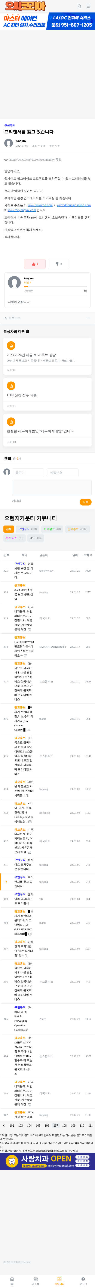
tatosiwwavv (46, 570)
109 (73, 1125)
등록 (85, 502)
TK (41, 899)
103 (20, 1125)
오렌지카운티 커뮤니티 (30, 518)
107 (55, 1125)
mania (42, 718)
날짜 (75, 555)
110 (82, 1125)
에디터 (16, 500)
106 (47, 1125)
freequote (44, 812)
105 (38, 1125)
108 (64, 1125)
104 (29, 1125)
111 (90, 1125)
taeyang (21, 140)
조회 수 (87, 555)
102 (12, 1125)
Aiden (42, 1018)
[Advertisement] (40, 74)
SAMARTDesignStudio (52, 646)
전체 (9, 529)
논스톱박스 (46, 681)
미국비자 (44, 618)
